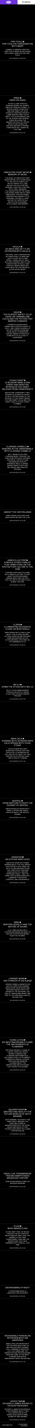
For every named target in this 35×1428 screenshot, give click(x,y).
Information (6, 1425)
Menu (26, 2)
